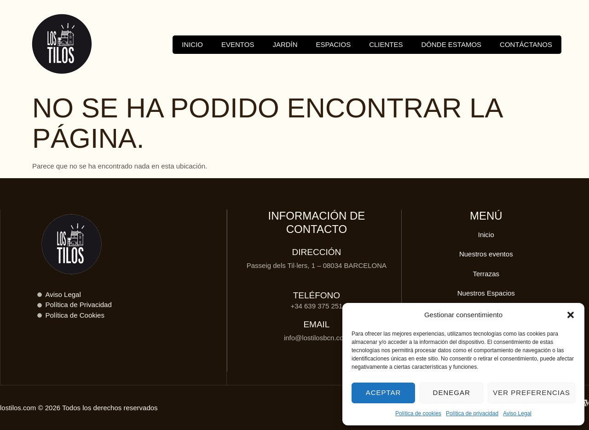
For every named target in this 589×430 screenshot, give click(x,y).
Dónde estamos (452, 44)
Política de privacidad (472, 413)
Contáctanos (526, 44)
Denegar (451, 392)
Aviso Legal (517, 413)
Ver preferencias (531, 392)
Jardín (284, 44)
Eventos (237, 44)
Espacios (333, 44)
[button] (570, 315)
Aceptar (383, 392)
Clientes (386, 44)
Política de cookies (418, 413)
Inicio (192, 44)
